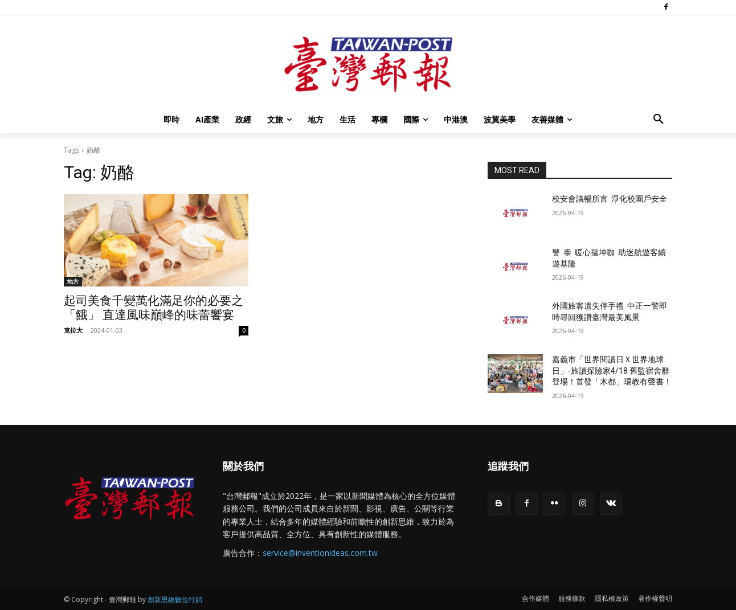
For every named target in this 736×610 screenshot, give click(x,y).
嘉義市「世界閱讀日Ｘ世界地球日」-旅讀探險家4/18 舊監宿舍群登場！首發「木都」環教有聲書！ (612, 370)
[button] (658, 119)
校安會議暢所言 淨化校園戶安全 (609, 198)
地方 (73, 281)
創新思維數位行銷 (175, 599)
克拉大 (73, 330)
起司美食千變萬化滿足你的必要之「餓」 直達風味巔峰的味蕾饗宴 (153, 308)
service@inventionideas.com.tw (320, 552)
